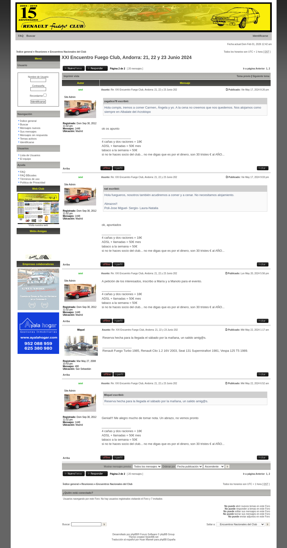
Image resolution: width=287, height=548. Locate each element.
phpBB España (167, 539)
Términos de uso (30, 179)
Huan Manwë (147, 539)
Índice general (25, 51)
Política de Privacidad (32, 182)
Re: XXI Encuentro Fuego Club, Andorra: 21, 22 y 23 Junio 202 (144, 89)
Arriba (66, 168)
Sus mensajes (28, 131)
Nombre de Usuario (38, 77)
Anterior (260, 68)
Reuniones (41, 51)
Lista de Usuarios (30, 155)
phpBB (134, 534)
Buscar (30, 35)
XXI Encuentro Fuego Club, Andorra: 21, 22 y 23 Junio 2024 (127, 57)
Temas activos (28, 138)
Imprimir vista (71, 76)
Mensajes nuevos (30, 128)
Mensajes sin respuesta (34, 135)
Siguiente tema (261, 76)
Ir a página (249, 68)
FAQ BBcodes (28, 175)
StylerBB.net (152, 537)
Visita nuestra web (38, 225)
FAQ (21, 35)
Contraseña (38, 86)
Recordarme (38, 96)
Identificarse (260, 35)
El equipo (25, 158)
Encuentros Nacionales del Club (68, 51)
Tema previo (243, 76)
